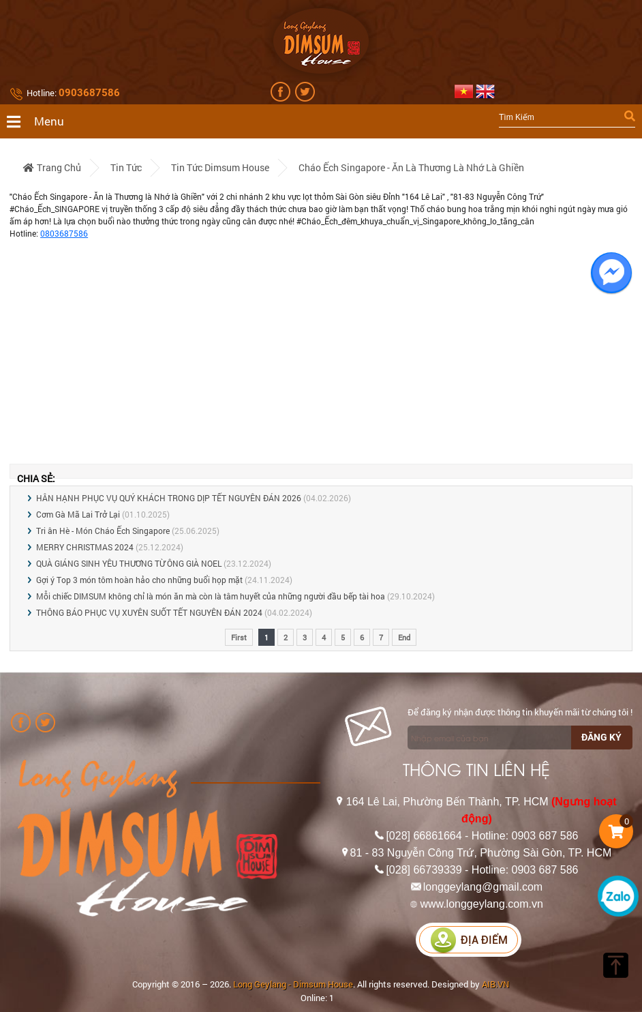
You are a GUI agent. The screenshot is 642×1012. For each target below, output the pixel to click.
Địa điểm (469, 940)
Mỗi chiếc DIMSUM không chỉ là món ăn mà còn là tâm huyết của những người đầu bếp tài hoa (210, 596)
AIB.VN (495, 984)
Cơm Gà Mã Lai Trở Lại (78, 514)
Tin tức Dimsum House (220, 167)
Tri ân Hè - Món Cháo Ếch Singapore (103, 530)
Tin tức (126, 167)
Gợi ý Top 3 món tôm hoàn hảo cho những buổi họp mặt (139, 579)
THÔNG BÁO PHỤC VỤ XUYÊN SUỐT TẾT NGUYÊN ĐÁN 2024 (149, 612)
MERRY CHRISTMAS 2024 (85, 546)
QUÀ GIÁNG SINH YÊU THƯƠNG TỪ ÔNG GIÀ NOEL (128, 563)
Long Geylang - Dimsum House (293, 984)
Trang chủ (52, 167)
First (239, 637)
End (404, 637)
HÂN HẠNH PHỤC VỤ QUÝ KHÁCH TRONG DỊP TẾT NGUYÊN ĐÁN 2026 (168, 497)
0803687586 (64, 233)
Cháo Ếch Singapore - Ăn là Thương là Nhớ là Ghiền (411, 167)
